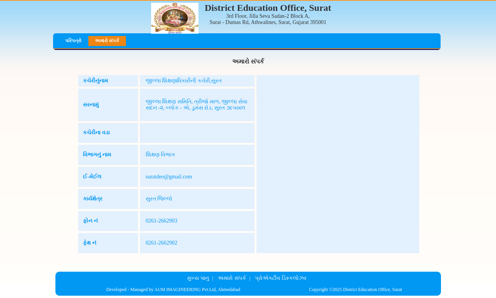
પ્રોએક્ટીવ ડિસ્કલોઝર (281, 278)
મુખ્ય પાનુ (198, 278)
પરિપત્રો (73, 40)
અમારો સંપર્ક (107, 40)
